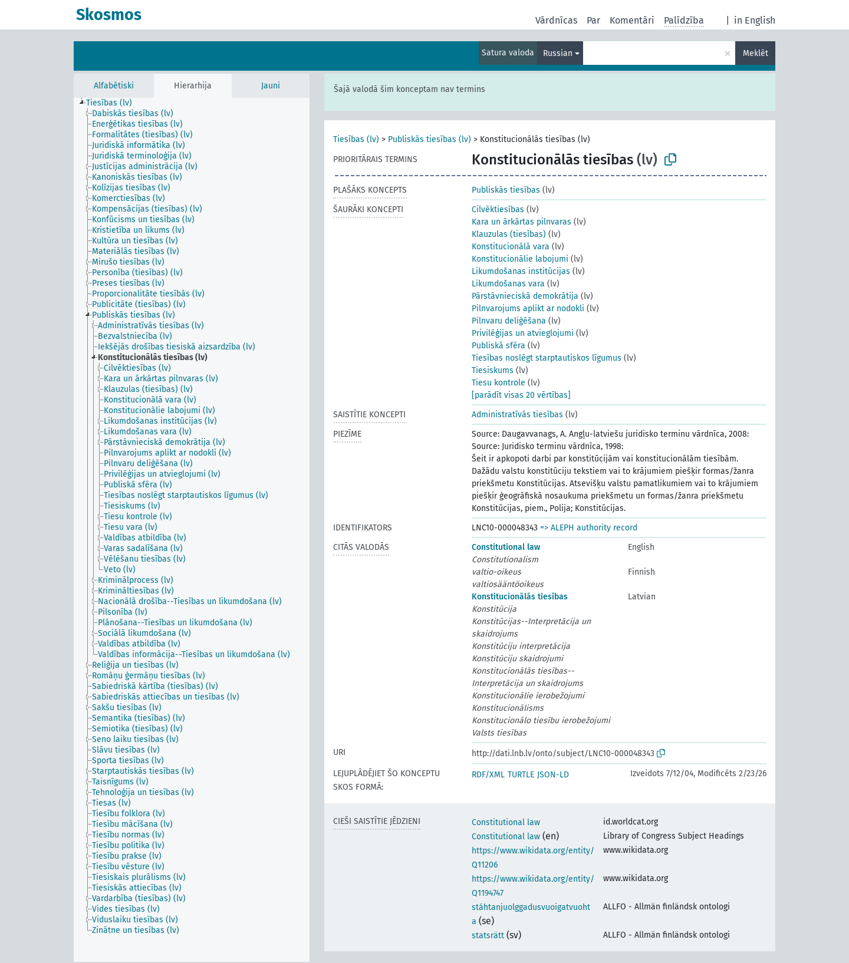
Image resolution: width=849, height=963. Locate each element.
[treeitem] (114, 103)
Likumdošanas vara (508, 284)
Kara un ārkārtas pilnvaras (521, 222)
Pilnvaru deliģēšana (509, 321)
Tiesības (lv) (356, 139)
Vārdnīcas (556, 20)
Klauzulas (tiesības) (509, 234)
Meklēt (755, 53)
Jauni (270, 86)
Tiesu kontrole (498, 383)
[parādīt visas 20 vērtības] (521, 395)
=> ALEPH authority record (588, 528)
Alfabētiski (114, 86)
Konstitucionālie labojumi (520, 259)
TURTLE (521, 775)
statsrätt (488, 936)
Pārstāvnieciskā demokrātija (525, 296)
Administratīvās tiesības (517, 415)
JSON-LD (553, 775)
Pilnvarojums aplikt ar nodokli (528, 309)
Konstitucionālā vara (510, 247)
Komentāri (632, 20)
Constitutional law (506, 547)
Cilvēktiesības (498, 210)
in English (754, 20)
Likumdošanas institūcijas (521, 271)
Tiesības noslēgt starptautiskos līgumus (546, 358)
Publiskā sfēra (498, 346)
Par (593, 20)
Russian (557, 53)
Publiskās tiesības (506, 190)
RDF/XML (488, 775)
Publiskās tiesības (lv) (429, 139)
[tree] (192, 530)
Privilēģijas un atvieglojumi (523, 333)
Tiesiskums (493, 370)
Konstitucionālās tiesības (520, 597)
